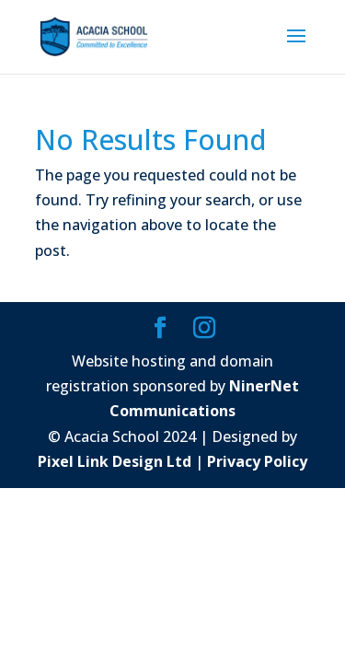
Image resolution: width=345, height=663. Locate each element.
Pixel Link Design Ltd (114, 461)
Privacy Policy (257, 461)
